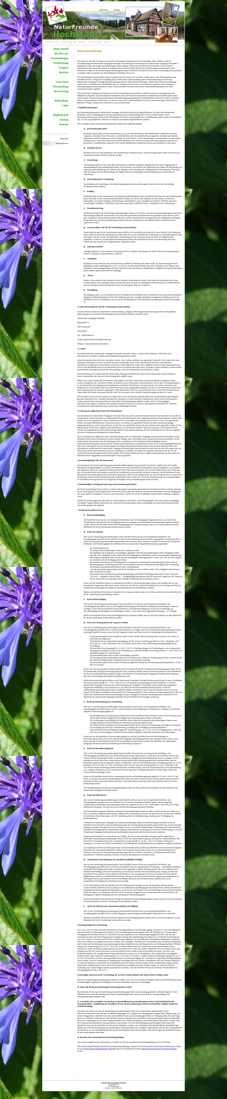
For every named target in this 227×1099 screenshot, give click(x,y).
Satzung (64, 119)
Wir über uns (61, 53)
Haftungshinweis (62, 143)
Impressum (103, 10)
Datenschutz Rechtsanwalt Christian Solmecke (159, 1049)
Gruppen (63, 67)
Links (65, 105)
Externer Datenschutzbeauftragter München (99, 1049)
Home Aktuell (60, 48)
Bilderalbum (61, 100)
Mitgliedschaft (60, 115)
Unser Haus (62, 81)
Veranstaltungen (59, 58)
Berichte (63, 72)
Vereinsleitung (60, 63)
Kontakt (117, 10)
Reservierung (61, 91)
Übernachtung (60, 86)
